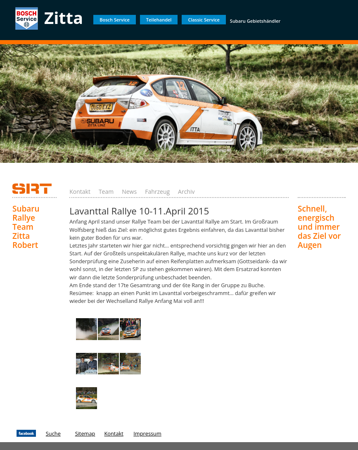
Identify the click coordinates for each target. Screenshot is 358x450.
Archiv (186, 191)
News (129, 191)
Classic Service (203, 20)
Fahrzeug (157, 191)
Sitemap (85, 433)
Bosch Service (115, 20)
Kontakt (79, 191)
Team (106, 191)
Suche (53, 433)
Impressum (147, 433)
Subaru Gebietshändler (255, 21)
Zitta (63, 17)
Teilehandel (159, 20)
